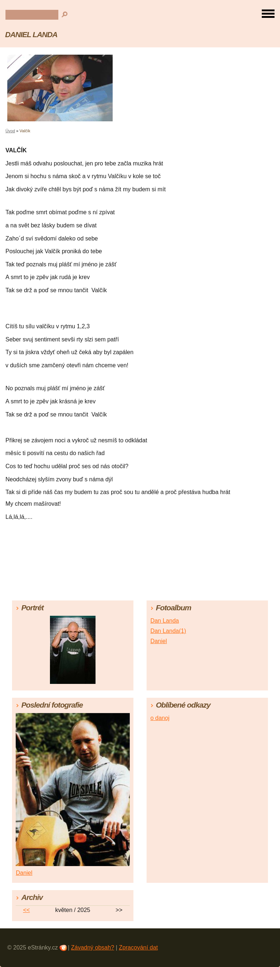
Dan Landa (164, 621)
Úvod (10, 131)
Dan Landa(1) (168, 631)
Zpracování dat (138, 947)
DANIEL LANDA (31, 34)
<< (26, 910)
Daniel (158, 641)
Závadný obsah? (92, 947)
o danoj (160, 718)
